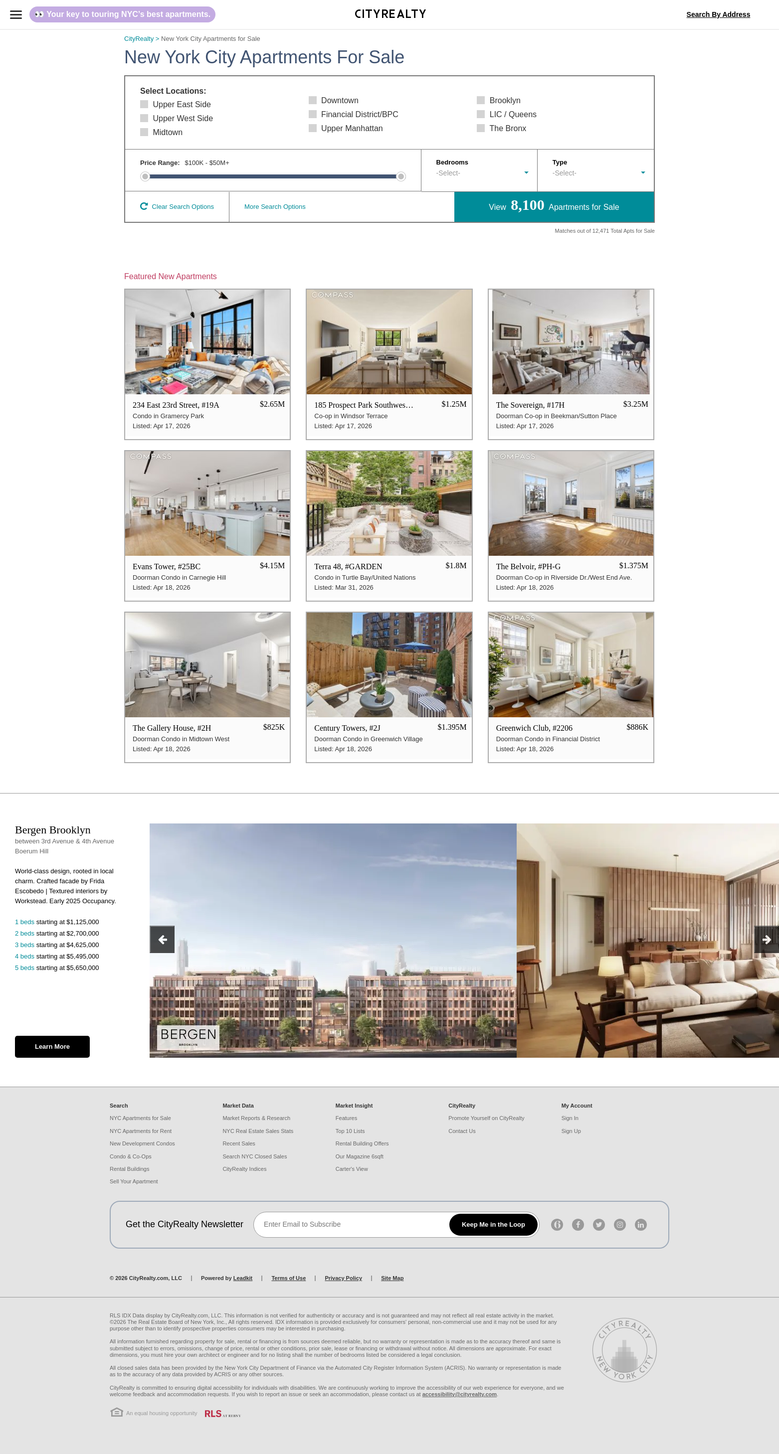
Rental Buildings (130, 1169)
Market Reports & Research (256, 1118)
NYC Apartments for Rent (141, 1131)
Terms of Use (288, 1278)
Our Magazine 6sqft (360, 1156)
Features (346, 1118)
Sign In (570, 1118)
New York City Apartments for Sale (210, 38)
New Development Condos (142, 1143)
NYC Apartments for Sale (140, 1118)
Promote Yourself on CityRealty (486, 1118)
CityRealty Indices (244, 1169)
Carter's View (352, 1169)
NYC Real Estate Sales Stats (257, 1131)
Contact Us (461, 1131)
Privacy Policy (343, 1278)
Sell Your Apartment (134, 1181)
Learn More (52, 1046)
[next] (766, 939)
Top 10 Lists (350, 1131)
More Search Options (275, 206)
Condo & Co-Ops (131, 1156)
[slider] (145, 176)
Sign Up (571, 1131)
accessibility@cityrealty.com (459, 1394)
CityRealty (142, 38)
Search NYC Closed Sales (254, 1156)
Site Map (392, 1278)
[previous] (162, 939)
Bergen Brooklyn (53, 829)
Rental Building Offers (362, 1143)
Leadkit (243, 1278)
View (554, 204)
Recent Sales (238, 1143)
